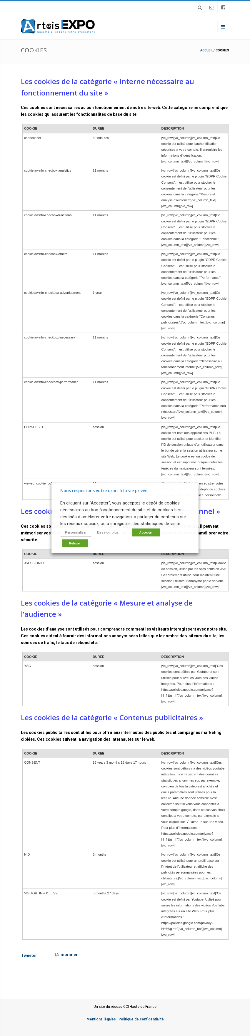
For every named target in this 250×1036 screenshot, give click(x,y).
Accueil (206, 50)
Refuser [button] (75, 543)
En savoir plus (108, 532)
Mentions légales (101, 1019)
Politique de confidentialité (141, 1019)
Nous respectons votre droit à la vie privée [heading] (103, 490)
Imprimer (66, 954)
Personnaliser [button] (75, 532)
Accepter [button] (146, 532)
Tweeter (29, 955)
